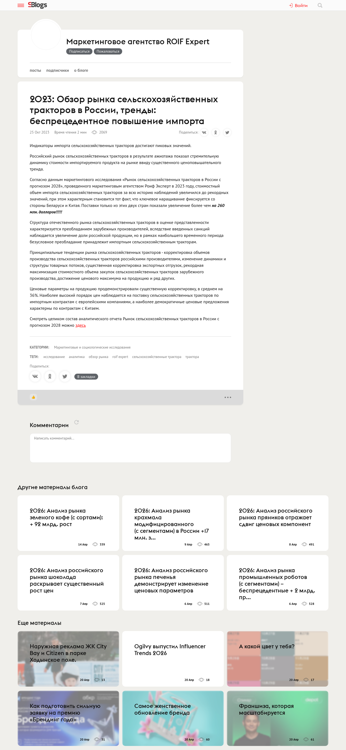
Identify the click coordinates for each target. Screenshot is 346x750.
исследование (54, 356)
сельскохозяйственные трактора (156, 356)
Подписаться (79, 51)
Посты (35, 70)
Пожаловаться (108, 51)
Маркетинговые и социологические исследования (92, 347)
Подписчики (57, 70)
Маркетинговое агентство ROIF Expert (137, 42)
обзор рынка (98, 356)
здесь (80, 325)
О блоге (81, 70)
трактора (192, 356)
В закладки (86, 376)
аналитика (77, 356)
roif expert (120, 356)
